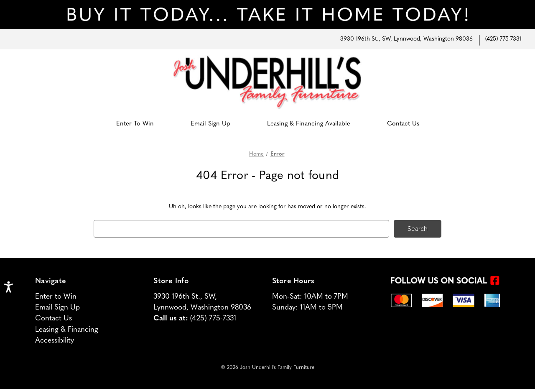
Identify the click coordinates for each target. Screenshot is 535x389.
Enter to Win (55, 296)
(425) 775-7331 (503, 39)
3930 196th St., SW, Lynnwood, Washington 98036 (406, 39)
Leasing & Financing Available (308, 124)
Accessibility (54, 340)
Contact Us (403, 124)
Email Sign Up (210, 124)
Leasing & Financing (66, 329)
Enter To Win (135, 124)
